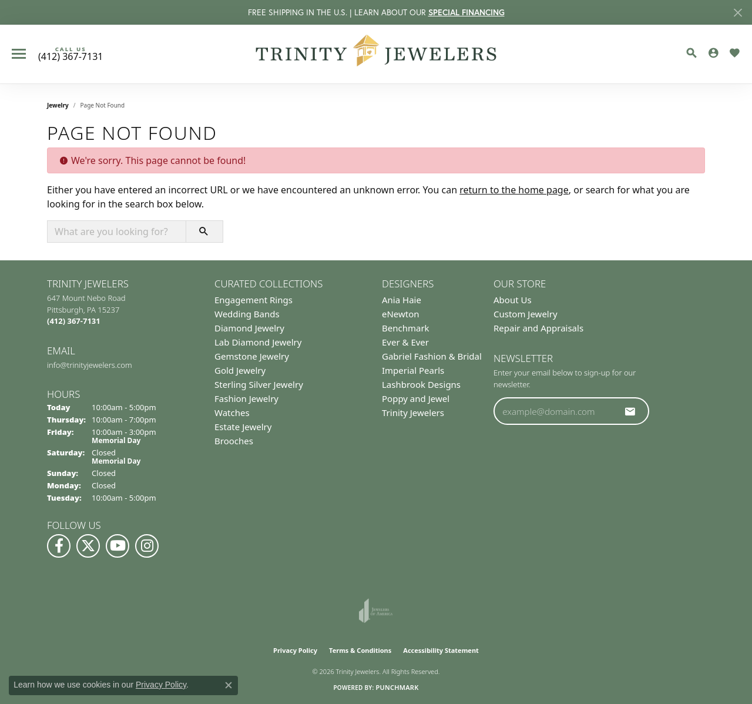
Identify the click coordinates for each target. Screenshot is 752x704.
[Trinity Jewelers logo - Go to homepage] (376, 54)
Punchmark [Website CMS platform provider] (396, 687)
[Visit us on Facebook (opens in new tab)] (58, 546)
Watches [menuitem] (232, 412)
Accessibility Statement (441, 650)
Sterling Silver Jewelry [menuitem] (258, 384)
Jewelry (58, 105)
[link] (70, 54)
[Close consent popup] (228, 685)
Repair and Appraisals (538, 328)
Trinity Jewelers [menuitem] (413, 412)
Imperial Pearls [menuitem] (413, 370)
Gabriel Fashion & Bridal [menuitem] (432, 356)
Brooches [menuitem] (233, 441)
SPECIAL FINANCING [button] (466, 12)
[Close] (737, 12)
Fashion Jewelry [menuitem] (246, 398)
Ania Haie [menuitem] (401, 300)
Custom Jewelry (526, 314)
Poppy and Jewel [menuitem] (415, 398)
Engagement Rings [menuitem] (253, 300)
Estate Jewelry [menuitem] (242, 427)
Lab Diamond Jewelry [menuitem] (257, 342)
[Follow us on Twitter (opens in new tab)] (88, 546)
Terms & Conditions (360, 650)
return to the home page (514, 189)
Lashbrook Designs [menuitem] (421, 384)
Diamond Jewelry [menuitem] (249, 328)
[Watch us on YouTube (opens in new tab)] (117, 546)
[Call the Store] (73, 321)
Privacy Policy (295, 650)
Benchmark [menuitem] (405, 328)
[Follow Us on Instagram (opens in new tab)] (147, 546)
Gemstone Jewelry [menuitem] (251, 356)
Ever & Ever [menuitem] (405, 342)
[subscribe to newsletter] (630, 411)
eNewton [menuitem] (400, 314)
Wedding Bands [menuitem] (247, 314)
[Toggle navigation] (19, 54)
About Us (513, 300)
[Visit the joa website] (376, 610)
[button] (691, 52)
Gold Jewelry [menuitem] (240, 370)
